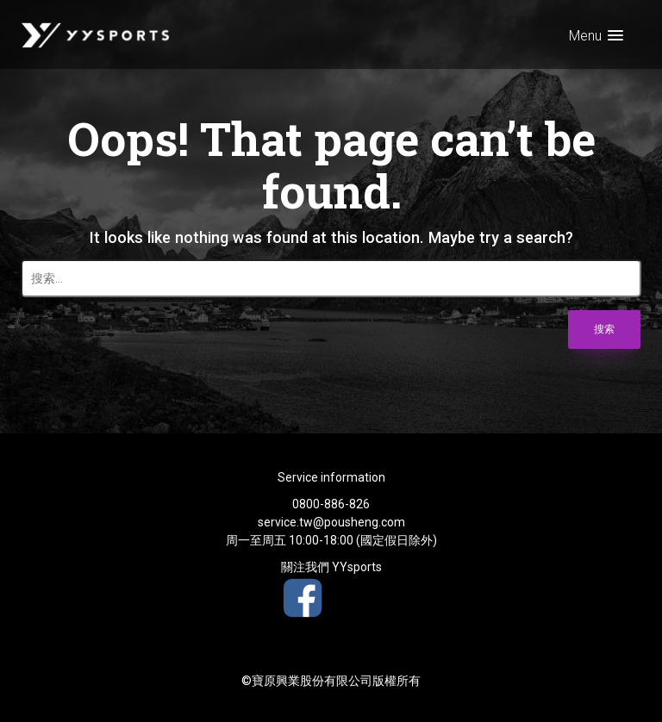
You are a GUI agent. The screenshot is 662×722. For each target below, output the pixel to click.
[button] (596, 36)
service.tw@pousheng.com (331, 522)
